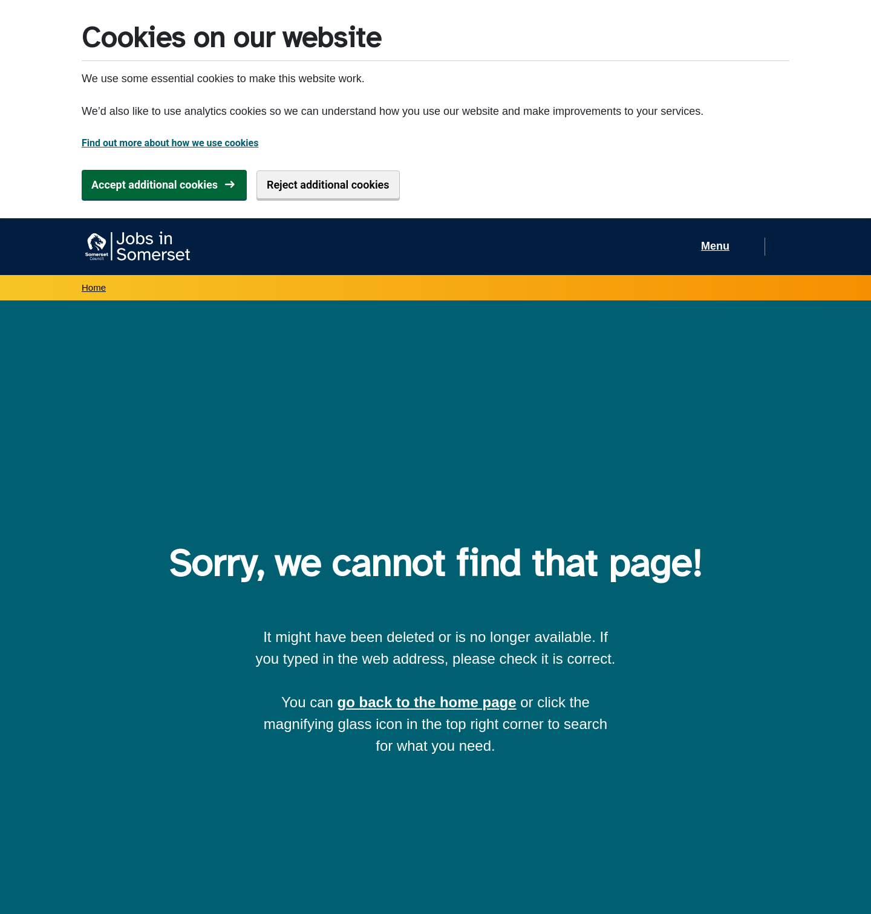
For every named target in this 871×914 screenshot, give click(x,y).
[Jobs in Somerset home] (136, 246)
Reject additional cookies (328, 184)
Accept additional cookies (154, 184)
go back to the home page (427, 702)
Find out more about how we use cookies (170, 143)
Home (94, 287)
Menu (715, 246)
